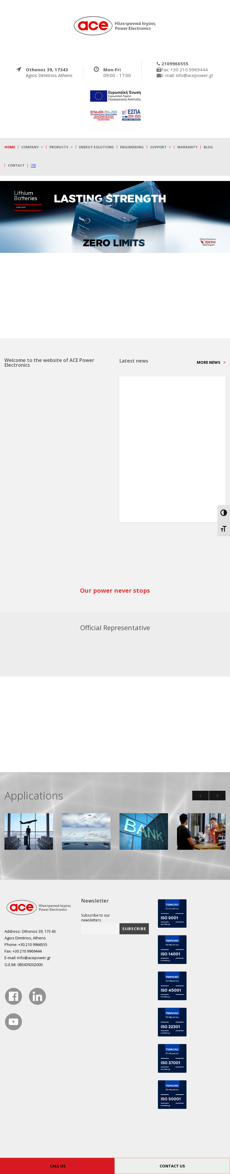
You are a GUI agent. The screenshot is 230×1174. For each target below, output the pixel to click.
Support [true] (158, 147)
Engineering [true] (132, 147)
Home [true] (9, 147)
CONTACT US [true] (172, 1166)
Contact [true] (16, 165)
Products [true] (58, 147)
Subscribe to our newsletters (95, 917)
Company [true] (30, 147)
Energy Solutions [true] (96, 147)
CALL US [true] (58, 1166)
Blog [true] (208, 147)
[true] (115, 25)
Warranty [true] (187, 147)
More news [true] (211, 362)
